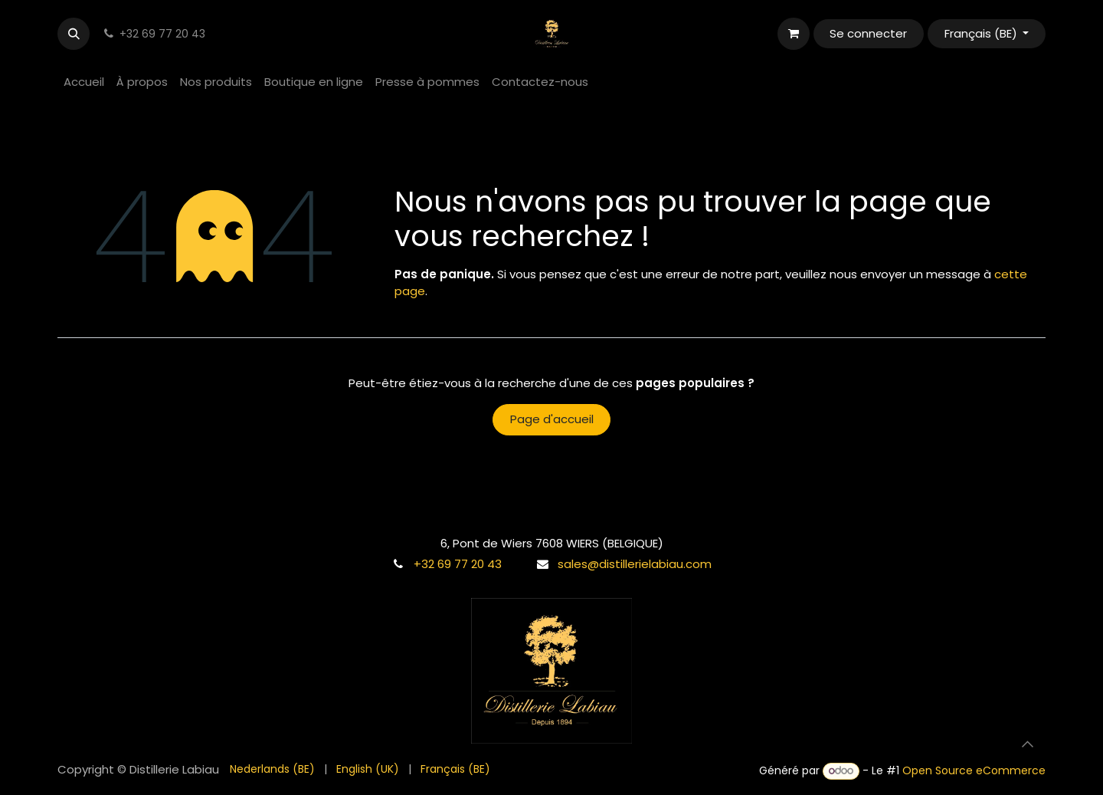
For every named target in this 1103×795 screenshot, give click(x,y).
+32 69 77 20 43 (458, 564)
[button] (73, 34)
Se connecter (868, 33)
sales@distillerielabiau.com (635, 564)
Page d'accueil (552, 419)
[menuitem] (83, 82)
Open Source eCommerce (974, 770)
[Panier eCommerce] (793, 34)
